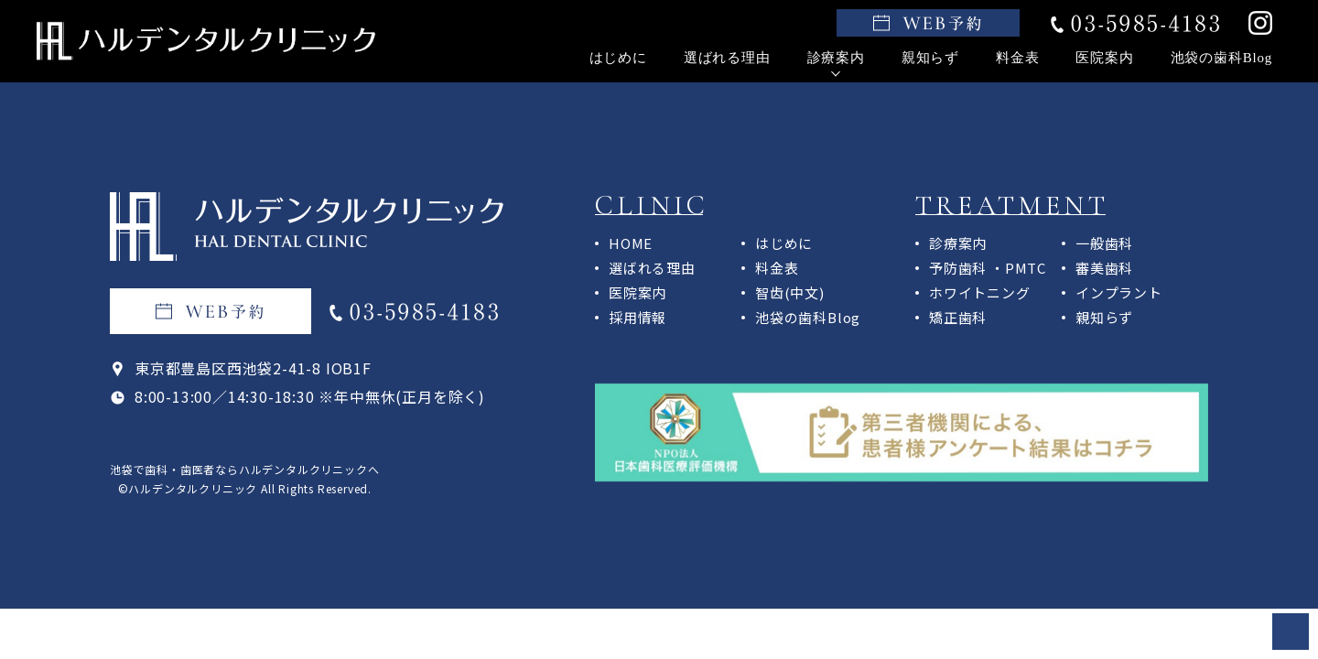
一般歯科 (1104, 243)
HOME (631, 243)
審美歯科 (1104, 267)
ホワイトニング (980, 292)
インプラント (1118, 292)
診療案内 (836, 57)
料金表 (1017, 57)
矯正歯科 (958, 317)
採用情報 (637, 317)
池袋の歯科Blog (1221, 57)
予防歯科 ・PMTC (987, 267)
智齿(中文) (790, 292)
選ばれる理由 (727, 57)
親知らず (930, 57)
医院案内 (1104, 57)
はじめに (618, 57)
